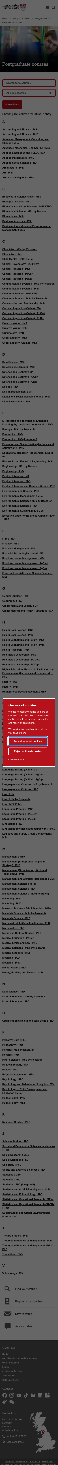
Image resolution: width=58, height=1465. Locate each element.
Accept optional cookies (27, 741)
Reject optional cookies (28, 751)
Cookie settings (16, 759)
